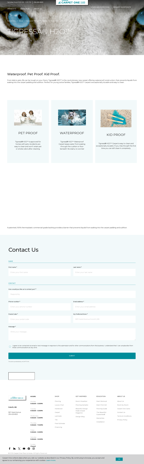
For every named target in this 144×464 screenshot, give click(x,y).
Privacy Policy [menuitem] (122, 420)
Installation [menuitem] (100, 422)
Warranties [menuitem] (100, 418)
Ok (119, 459)
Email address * (78, 301)
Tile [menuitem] (56, 420)
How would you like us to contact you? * (22, 289)
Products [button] (12, 10)
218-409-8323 (38, 4)
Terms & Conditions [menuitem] (124, 416)
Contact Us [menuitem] (121, 412)
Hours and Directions (100, 8)
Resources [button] (25, 10)
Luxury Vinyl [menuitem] (59, 405)
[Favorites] (92, 13)
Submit (72, 356)
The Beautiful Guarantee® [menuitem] (101, 413)
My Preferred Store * (80, 314)
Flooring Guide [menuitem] (101, 409)
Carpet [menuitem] (57, 412)
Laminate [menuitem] (58, 416)
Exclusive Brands (32, 21)
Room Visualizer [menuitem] (81, 401)
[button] (90, 13)
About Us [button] (38, 10)
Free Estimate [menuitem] (60, 423)
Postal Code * (13, 314)
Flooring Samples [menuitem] (82, 405)
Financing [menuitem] (58, 427)
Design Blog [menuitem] (80, 416)
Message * (12, 326)
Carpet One (11, 21)
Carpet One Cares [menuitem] (123, 409)
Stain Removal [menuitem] (101, 401)
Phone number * (14, 301)
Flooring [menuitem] (58, 401)
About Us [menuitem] (120, 401)
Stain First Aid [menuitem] (101, 405)
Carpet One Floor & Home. (23, 453)
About (21, 21)
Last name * (77, 267)
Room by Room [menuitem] (122, 405)
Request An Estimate (122, 8)
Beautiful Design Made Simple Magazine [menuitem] (82, 411)
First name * (12, 267)
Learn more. (51, 460)
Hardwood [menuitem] (58, 409)
